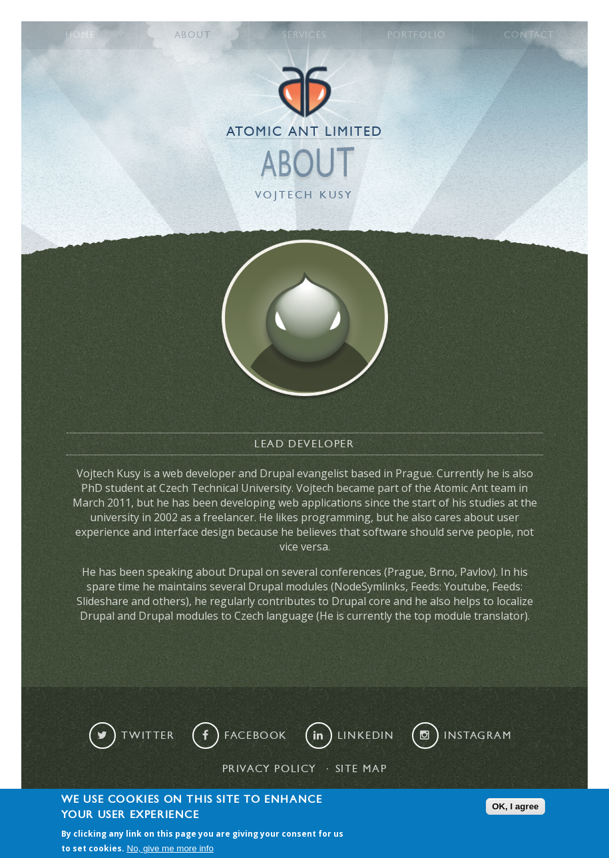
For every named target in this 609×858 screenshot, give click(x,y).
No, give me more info (170, 849)
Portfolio (417, 35)
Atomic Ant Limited (304, 131)
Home (80, 35)
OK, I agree (515, 806)
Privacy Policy (269, 768)
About (192, 35)
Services (304, 35)
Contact (529, 35)
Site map (361, 768)
